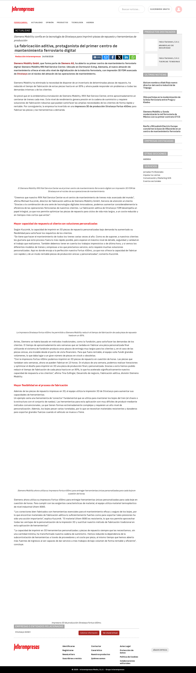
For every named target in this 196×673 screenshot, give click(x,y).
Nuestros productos (100, 654)
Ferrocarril (21, 22)
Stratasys (22, 73)
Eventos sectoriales (152, 181)
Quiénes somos (98, 658)
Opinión (50, 22)
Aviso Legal (125, 646)
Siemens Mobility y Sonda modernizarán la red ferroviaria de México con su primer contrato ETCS (161, 114)
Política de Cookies (129, 657)
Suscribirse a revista (72, 658)
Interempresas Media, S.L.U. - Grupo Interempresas (102, 669)
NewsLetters (68, 654)
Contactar (96, 646)
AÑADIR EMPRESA (160, 650)
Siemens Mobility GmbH (26, 63)
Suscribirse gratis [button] (160, 9)
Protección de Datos (127, 651)
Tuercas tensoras (169, 61)
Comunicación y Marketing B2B (157, 178)
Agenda (90, 22)
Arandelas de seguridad (166, 46)
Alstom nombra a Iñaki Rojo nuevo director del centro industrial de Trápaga (160, 85)
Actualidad (37, 22)
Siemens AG (67, 63)
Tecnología (77, 22)
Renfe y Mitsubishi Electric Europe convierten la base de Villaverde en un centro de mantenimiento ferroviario (162, 129)
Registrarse (68, 650)
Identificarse (68, 646)
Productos (62, 22)
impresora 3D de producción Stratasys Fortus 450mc (102, 106)
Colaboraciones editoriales (127, 662)
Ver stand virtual (110, 633)
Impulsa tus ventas (151, 175)
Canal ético (96, 650)
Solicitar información (89, 633)
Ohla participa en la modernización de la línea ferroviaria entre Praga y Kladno (161, 100)
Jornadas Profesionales (153, 172)
